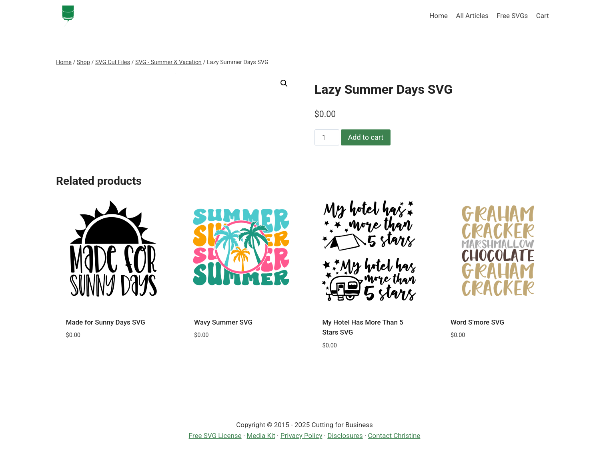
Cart (542, 16)
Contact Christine (394, 436)
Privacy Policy (301, 436)
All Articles (472, 16)
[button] (284, 83)
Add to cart (366, 137)
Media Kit (261, 436)
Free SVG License (215, 436)
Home (438, 16)
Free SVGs (512, 16)
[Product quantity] (327, 137)
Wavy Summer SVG (223, 322)
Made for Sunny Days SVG (105, 322)
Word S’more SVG (477, 322)
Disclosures (345, 436)
